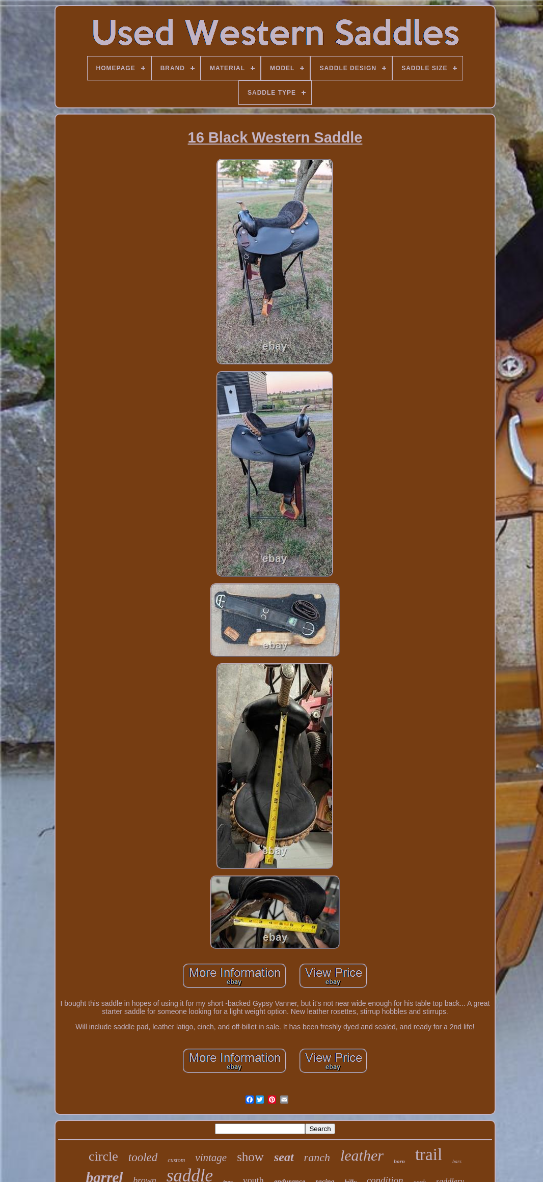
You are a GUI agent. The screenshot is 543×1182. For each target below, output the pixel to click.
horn (399, 1161)
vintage (211, 1157)
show (250, 1157)
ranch (317, 1157)
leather (362, 1155)
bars (456, 1161)
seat (284, 1157)
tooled (143, 1157)
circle (103, 1156)
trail (428, 1154)
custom (176, 1160)
